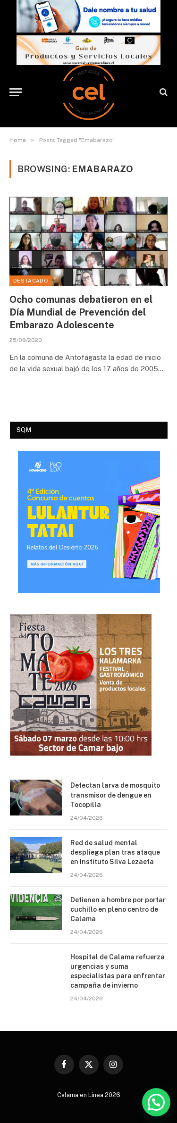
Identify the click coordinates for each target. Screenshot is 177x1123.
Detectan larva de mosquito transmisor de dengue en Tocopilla (115, 795)
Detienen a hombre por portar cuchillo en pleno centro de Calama (118, 909)
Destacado (30, 280)
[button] (156, 1102)
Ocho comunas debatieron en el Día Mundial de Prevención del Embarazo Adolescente (80, 312)
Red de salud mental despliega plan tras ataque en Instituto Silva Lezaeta (115, 852)
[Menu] (15, 92)
